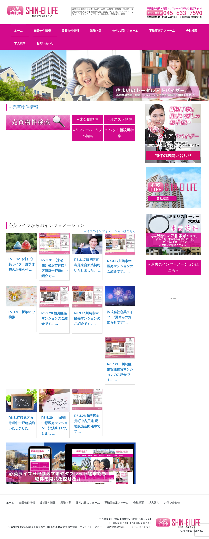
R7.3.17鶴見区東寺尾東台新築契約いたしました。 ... (87, 265)
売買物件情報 (42, 30)
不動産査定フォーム (162, 30)
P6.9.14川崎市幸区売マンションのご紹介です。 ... (87, 318)
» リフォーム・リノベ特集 (87, 133)
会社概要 (191, 30)
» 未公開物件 (87, 119)
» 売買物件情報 (23, 107)
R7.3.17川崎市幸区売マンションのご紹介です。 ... (120, 266)
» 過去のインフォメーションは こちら (173, 267)
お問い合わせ (45, 43)
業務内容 (95, 30)
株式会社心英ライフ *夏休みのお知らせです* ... (120, 317)
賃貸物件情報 (70, 30)
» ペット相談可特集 (119, 133)
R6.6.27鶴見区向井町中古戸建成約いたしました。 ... (22, 423)
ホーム (18, 30)
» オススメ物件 (119, 119)
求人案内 (20, 43)
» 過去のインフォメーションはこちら (110, 231)
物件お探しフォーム (125, 30)
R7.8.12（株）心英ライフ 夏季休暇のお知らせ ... (22, 264)
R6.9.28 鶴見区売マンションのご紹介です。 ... (54, 318)
